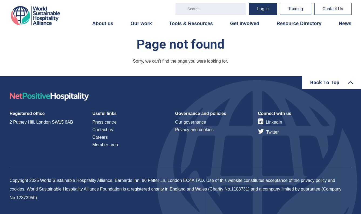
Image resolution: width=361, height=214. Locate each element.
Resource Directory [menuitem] (298, 23)
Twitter (272, 132)
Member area (105, 144)
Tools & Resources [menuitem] (191, 23)
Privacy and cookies (194, 129)
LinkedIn (274, 122)
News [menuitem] (345, 23)
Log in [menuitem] (263, 8)
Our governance (190, 122)
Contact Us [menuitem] (333, 8)
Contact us (102, 129)
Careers (100, 137)
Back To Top (324, 82)
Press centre (104, 122)
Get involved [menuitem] (244, 23)
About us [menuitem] (102, 23)
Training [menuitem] (295, 8)
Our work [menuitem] (141, 23)
